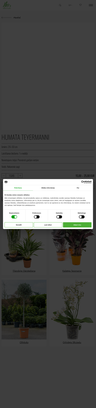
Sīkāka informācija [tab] (48, 188)
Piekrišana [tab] (18, 188)
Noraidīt (19, 225)
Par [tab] (78, 188)
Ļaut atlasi (48, 225)
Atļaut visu (77, 225)
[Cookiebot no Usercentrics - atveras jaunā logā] (83, 182)
